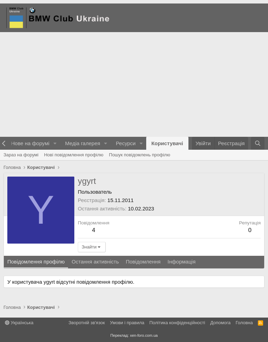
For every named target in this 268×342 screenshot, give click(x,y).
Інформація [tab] (181, 262)
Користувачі (167, 143)
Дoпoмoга (220, 322)
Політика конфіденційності (177, 322)
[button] (55, 143)
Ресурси (126, 143)
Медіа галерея (82, 143)
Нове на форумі (30, 143)
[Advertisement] (134, 84)
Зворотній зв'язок (86, 322)
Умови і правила (127, 322)
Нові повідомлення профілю (73, 154)
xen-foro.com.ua (143, 335)
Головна (244, 322)
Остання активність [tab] (95, 262)
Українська (19, 322)
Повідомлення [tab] (143, 262)
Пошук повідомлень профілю (139, 154)
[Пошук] (258, 143)
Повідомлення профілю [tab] (36, 262)
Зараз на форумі (20, 154)
